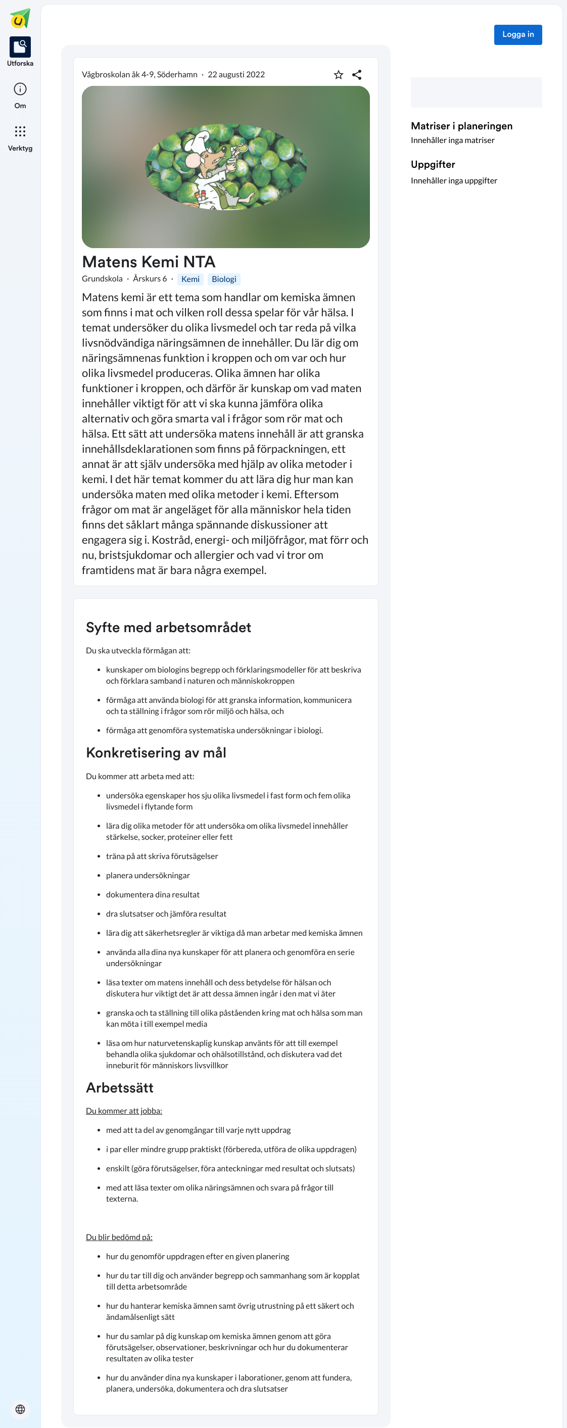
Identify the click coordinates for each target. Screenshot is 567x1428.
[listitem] (20, 52)
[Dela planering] (357, 75)
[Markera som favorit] (338, 75)
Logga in (518, 35)
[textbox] (226, 1007)
